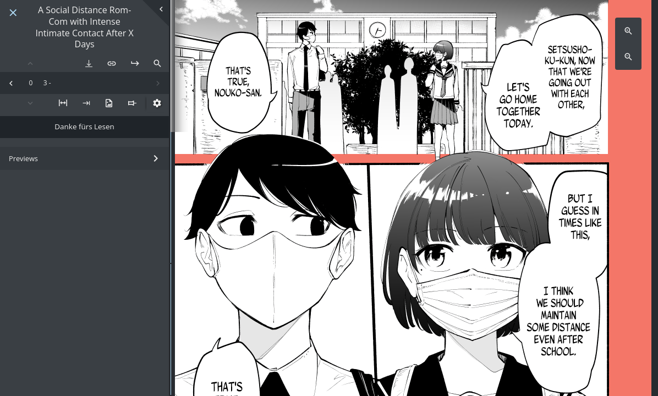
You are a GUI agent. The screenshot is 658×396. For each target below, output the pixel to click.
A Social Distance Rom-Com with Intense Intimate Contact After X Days (84, 27)
